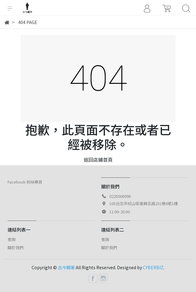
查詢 (11, 239)
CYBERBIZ (153, 267)
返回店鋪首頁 (98, 159)
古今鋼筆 (66, 267)
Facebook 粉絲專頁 (25, 182)
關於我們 (15, 247)
